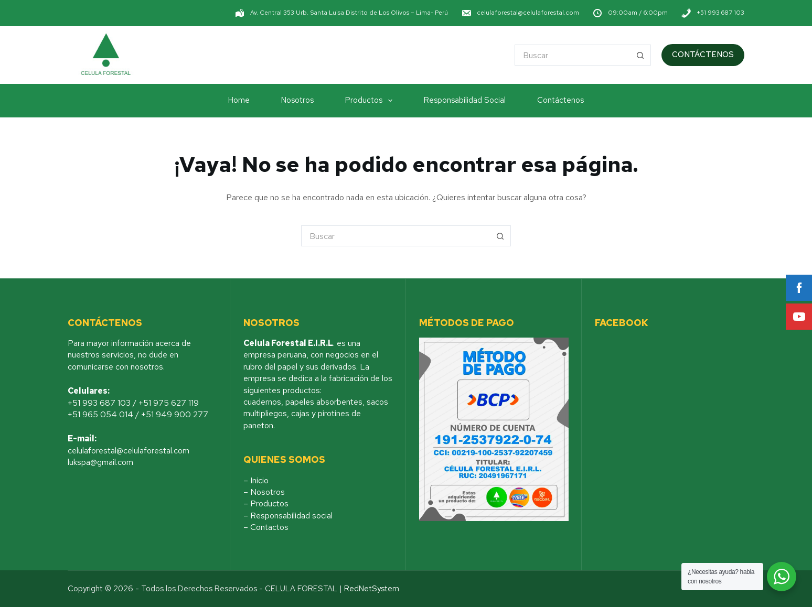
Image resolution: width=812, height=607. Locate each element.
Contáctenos (560, 100)
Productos (371, 100)
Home (239, 100)
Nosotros (297, 100)
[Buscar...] (572, 55)
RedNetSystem (371, 588)
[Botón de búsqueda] (640, 55)
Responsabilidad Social (465, 100)
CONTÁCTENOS (703, 54)
